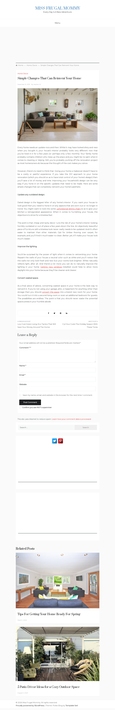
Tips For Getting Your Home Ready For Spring (49, 614)
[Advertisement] (57, 46)
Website (23, 384)
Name (22, 366)
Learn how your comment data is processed (71, 419)
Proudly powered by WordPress (30, 705)
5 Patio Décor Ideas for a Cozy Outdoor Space (49, 687)
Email (22, 375)
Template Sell (72, 705)
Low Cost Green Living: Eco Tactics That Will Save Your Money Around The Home (37, 325)
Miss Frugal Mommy (57, 8)
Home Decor (23, 74)
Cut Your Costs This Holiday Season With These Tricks (80, 325)
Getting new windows (51, 267)
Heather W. (37, 84)
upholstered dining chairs (69, 209)
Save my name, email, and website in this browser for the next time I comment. (57, 395)
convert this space (50, 292)
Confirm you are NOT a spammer (35, 407)
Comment (24, 348)
